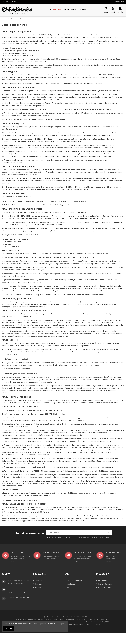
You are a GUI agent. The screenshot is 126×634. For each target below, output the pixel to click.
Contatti (37, 585)
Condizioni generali (73, 581)
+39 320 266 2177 (22, 598)
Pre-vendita (17, 553)
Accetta (9, 628)
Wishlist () (119, 2)
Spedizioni (5, 2)
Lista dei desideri (103, 588)
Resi (67, 588)
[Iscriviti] (109, 533)
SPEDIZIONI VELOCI (82, 553)
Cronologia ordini (104, 585)
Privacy (14, 2)
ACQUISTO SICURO (51, 553)
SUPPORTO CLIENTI (114, 553)
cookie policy (61, 624)
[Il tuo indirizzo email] (76, 533)
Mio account (102, 581)
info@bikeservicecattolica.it (19, 594)
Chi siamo (38, 581)
